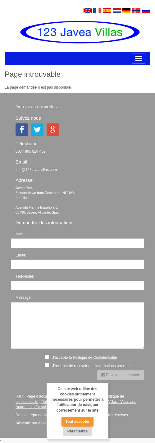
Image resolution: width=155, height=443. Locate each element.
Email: (21, 255)
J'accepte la (82, 357)
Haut (19, 396)
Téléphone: (25, 276)
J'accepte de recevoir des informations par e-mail (90, 365)
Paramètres (77, 431)
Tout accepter (78, 421)
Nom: (20, 234)
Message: (24, 297)
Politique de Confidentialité (95, 357)
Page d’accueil (38, 396)
